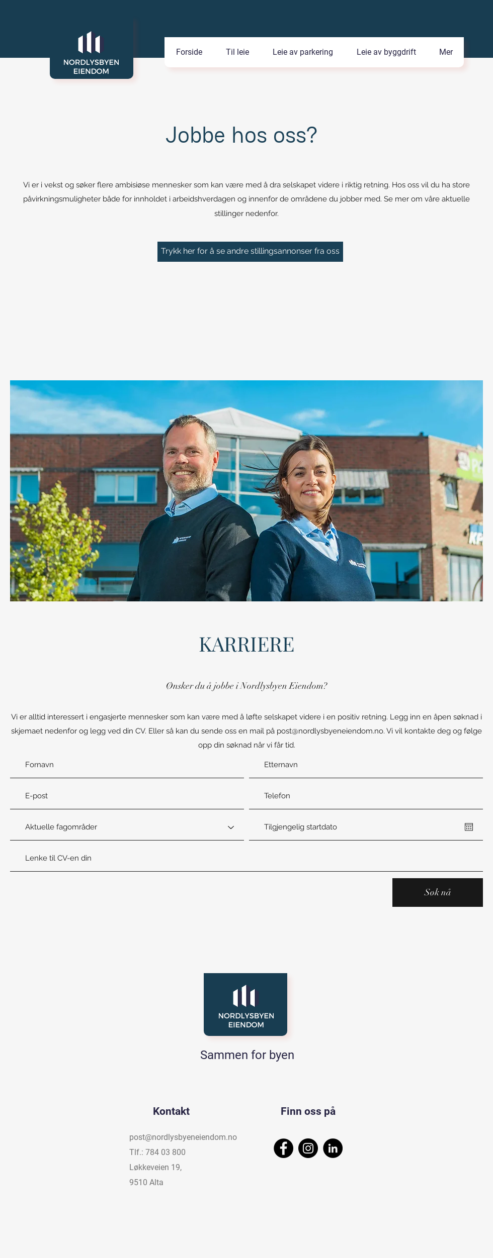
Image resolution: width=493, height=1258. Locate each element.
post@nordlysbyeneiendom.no (330, 731)
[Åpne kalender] (469, 827)
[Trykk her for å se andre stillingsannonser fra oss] (250, 252)
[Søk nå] (437, 892)
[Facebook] (283, 1148)
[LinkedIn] (333, 1148)
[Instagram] (308, 1148)
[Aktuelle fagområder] (127, 827)
